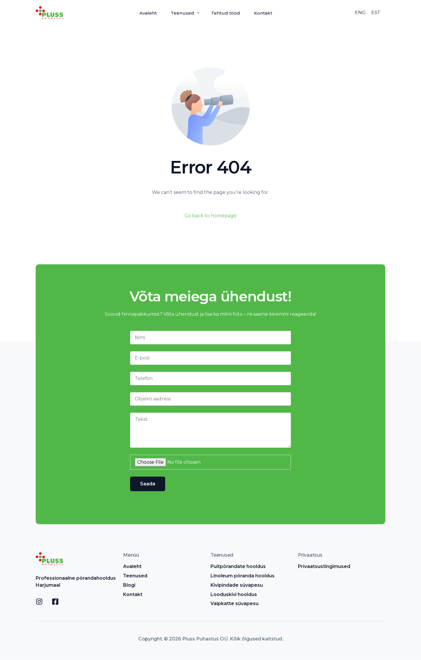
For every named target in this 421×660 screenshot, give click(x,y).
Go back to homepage (210, 215)
